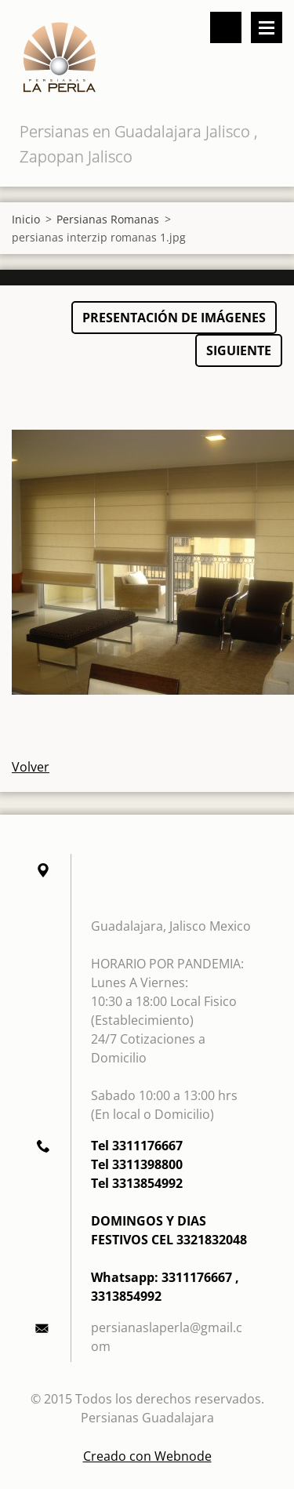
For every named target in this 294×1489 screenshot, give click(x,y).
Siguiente (238, 350)
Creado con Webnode (147, 1456)
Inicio (26, 219)
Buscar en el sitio (225, 27)
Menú (266, 27)
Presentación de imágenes (174, 317)
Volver (30, 766)
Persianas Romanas (107, 219)
